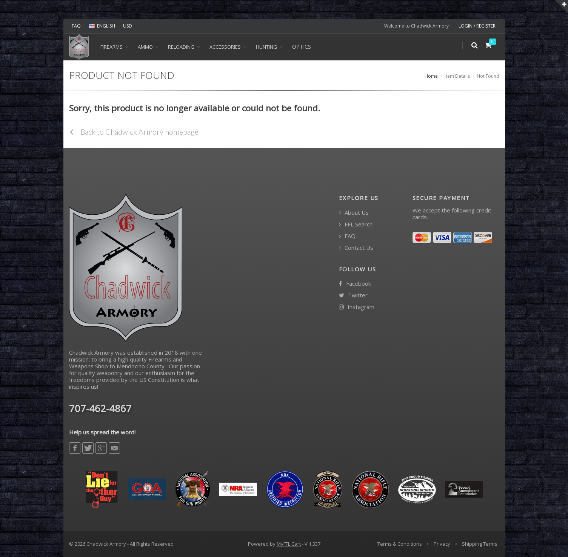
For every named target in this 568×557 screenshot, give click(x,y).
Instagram (356, 307)
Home (431, 76)
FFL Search (356, 224)
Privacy (442, 543)
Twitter (353, 295)
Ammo (145, 46)
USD (127, 26)
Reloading (181, 46)
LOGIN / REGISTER (477, 26)
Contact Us (356, 247)
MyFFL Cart (289, 543)
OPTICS (301, 46)
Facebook (355, 283)
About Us (354, 212)
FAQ (76, 26)
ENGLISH (102, 26)
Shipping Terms (479, 543)
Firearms (111, 46)
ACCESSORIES (225, 46)
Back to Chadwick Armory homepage (134, 131)
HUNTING (266, 46)
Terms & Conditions (399, 543)
